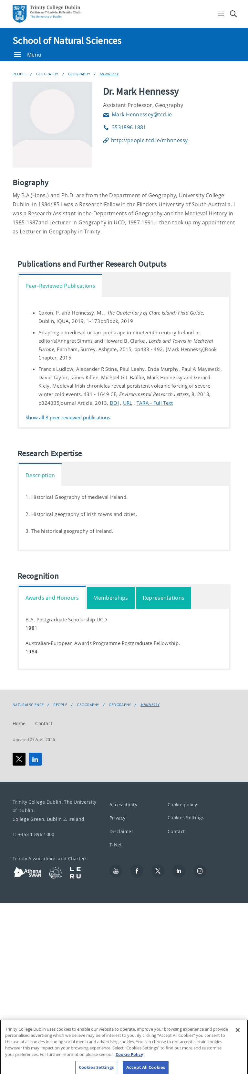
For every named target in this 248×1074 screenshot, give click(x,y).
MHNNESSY (109, 73)
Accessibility (123, 804)
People (19, 73)
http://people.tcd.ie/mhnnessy (145, 140)
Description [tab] (40, 475)
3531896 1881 (124, 127)
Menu (27, 54)
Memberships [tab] (110, 597)
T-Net (115, 845)
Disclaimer (121, 831)
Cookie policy (182, 804)
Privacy (117, 818)
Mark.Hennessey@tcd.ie (137, 114)
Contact (43, 723)
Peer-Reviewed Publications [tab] (60, 285)
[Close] (238, 1033)
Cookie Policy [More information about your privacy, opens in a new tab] (129, 1058)
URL (127, 403)
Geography (47, 73)
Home (19, 723)
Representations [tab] (164, 597)
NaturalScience (28, 705)
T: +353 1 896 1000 (33, 834)
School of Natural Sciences (67, 40)
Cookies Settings (186, 818)
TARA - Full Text (155, 403)
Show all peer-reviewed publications (68, 417)
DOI (114, 403)
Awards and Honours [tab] (52, 597)
